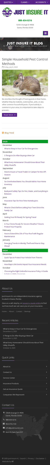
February (7, 230)
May (5, 204)
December (7, 145)
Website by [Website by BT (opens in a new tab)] (8, 461)
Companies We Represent (25, 394)
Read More (9, 114)
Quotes (8, 2)
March (6, 220)
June (5, 197)
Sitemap (27, 311)
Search (23, 458)
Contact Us (25, 372)
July (4, 187)
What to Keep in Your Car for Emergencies (21, 148)
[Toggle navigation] (45, 33)
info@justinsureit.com (14, 428)
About (11, 311)
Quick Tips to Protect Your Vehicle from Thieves (23, 257)
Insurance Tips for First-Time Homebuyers (21, 200)
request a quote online (31, 303)
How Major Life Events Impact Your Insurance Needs (25, 264)
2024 (5, 250)
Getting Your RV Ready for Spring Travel (20, 217)
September (8, 168)
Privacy (31, 458)
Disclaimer (40, 458)
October (6, 159)
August (6, 178)
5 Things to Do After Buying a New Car (19, 155)
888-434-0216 (11, 420)
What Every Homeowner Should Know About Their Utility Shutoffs (25, 345)
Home (4, 311)
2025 (5, 141)
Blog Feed (8, 132)
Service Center (25, 378)
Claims (25, 2)
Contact (19, 311)
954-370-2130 (11, 424)
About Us (25, 366)
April (5, 213)
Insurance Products (25, 383)
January (6, 240)
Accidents (42, 2)
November (7, 152)
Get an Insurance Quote (25, 389)
